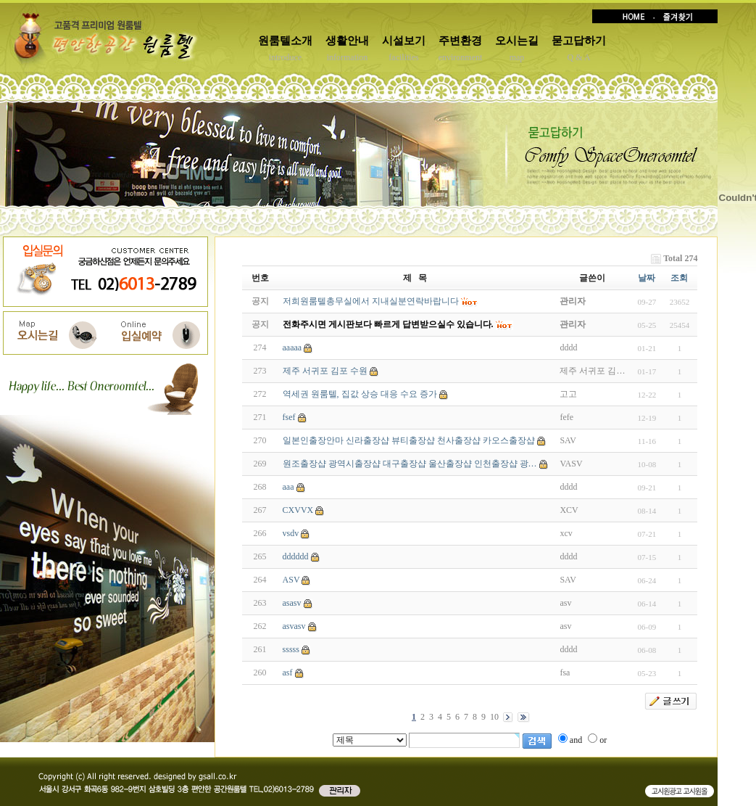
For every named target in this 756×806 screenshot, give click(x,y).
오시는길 (517, 40)
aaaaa (292, 347)
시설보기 (403, 40)
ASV (291, 580)
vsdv (291, 533)
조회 (679, 278)
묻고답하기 (579, 40)
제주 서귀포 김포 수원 (325, 371)
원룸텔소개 (285, 40)
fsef (289, 417)
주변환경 (460, 40)
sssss (291, 649)
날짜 (646, 278)
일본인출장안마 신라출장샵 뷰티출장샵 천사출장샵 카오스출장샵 (409, 440)
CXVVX (298, 510)
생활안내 (347, 40)
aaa (288, 487)
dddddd (296, 556)
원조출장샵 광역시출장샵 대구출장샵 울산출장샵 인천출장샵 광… (410, 463)
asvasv (294, 626)
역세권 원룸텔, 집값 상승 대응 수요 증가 (360, 394)
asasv (292, 603)
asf (288, 672)
